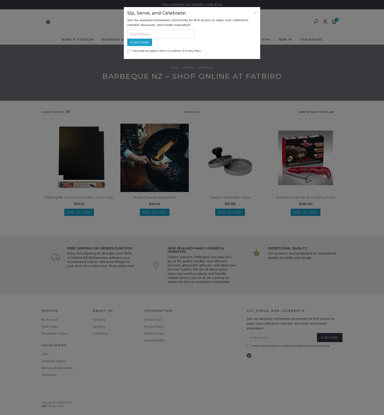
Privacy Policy (193, 50)
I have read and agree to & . (164, 50)
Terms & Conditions (170, 50)
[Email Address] (160, 34)
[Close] (255, 12)
